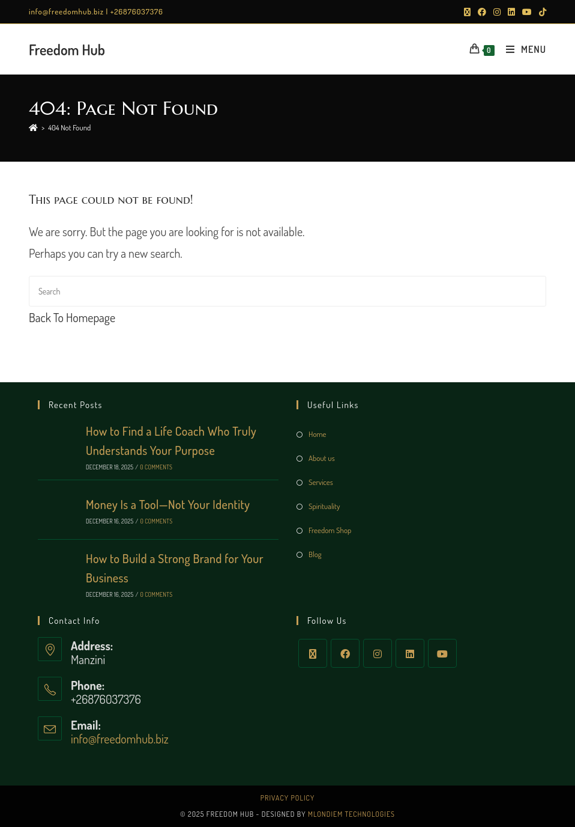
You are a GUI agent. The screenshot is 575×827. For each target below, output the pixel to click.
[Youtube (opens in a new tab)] (527, 12)
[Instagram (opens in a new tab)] (497, 12)
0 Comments (156, 467)
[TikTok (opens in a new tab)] (540, 12)
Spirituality (324, 506)
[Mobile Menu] (521, 49)
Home (318, 434)
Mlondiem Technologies (351, 814)
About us (322, 458)
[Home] (33, 127)
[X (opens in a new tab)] (467, 12)
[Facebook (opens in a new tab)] (482, 12)
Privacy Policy (287, 797)
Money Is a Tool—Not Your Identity (168, 504)
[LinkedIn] (410, 653)
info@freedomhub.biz (120, 738)
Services (321, 482)
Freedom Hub (67, 49)
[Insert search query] (287, 291)
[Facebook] (345, 653)
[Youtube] (442, 653)
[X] (312, 653)
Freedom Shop (330, 530)
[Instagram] (377, 653)
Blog (315, 554)
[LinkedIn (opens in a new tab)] (511, 12)
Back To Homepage (72, 317)
